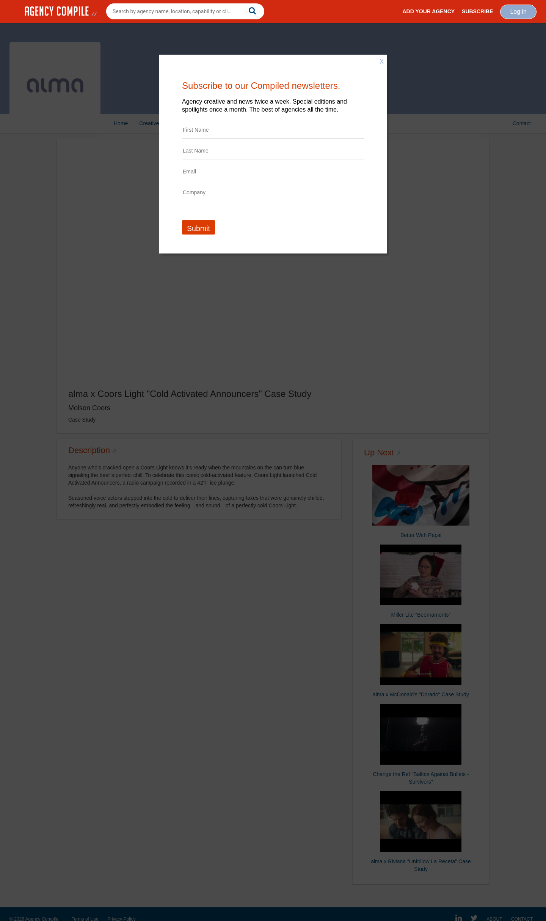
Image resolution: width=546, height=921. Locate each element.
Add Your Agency (428, 11)
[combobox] (185, 11)
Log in (518, 11)
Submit (198, 228)
